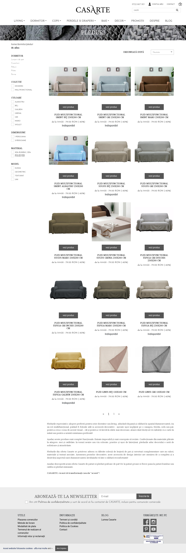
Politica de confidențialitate (54, 502)
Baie (104, 21)
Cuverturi (15, 63)
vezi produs (68, 107)
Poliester (20, 156)
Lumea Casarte (108, 519)
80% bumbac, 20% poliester (23, 154)
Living (18, 21)
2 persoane (20, 140)
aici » (50, 548)
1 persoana (20, 137)
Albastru (19, 102)
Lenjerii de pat (17, 59)
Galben (18, 109)
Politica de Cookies (68, 526)
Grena (18, 113)
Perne (13, 74)
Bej (16, 106)
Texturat (19, 176)
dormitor (22, 44)
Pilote (13, 71)
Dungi (18, 168)
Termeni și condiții (68, 519)
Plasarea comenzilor (28, 519)
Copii (55, 21)
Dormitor (37, 21)
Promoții (137, 21)
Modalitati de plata (27, 526)
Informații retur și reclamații (31, 536)
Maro (18, 121)
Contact (171, 4)
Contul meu (155, 4)
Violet (18, 125)
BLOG (168, 21)
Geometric (20, 172)
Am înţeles (61, 548)
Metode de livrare (26, 523)
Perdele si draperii (80, 21)
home (14, 44)
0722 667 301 (138, 4)
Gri (16, 117)
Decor (119, 21)
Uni (16, 179)
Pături (13, 67)
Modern (19, 86)
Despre (154, 21)
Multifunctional (23, 90)
